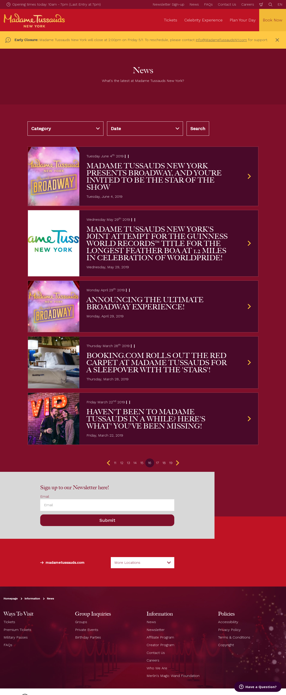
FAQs (208, 4)
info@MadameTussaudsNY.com (221, 40)
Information (32, 598)
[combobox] (142, 562)
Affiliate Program (160, 637)
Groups (81, 622)
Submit (107, 520)
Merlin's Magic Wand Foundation (173, 676)
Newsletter (156, 630)
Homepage (11, 598)
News (194, 4)
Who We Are (157, 668)
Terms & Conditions (234, 637)
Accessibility (228, 622)
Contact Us (227, 4)
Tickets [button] (170, 20)
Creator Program (160, 645)
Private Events (86, 630)
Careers (247, 4)
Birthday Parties (88, 637)
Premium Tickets (17, 630)
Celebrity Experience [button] (203, 20)
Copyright (226, 645)
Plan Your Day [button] (243, 20)
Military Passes (16, 637)
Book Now (272, 20)
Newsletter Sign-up (168, 4)
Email (44, 496)
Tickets (9, 622)
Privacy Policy (229, 630)
